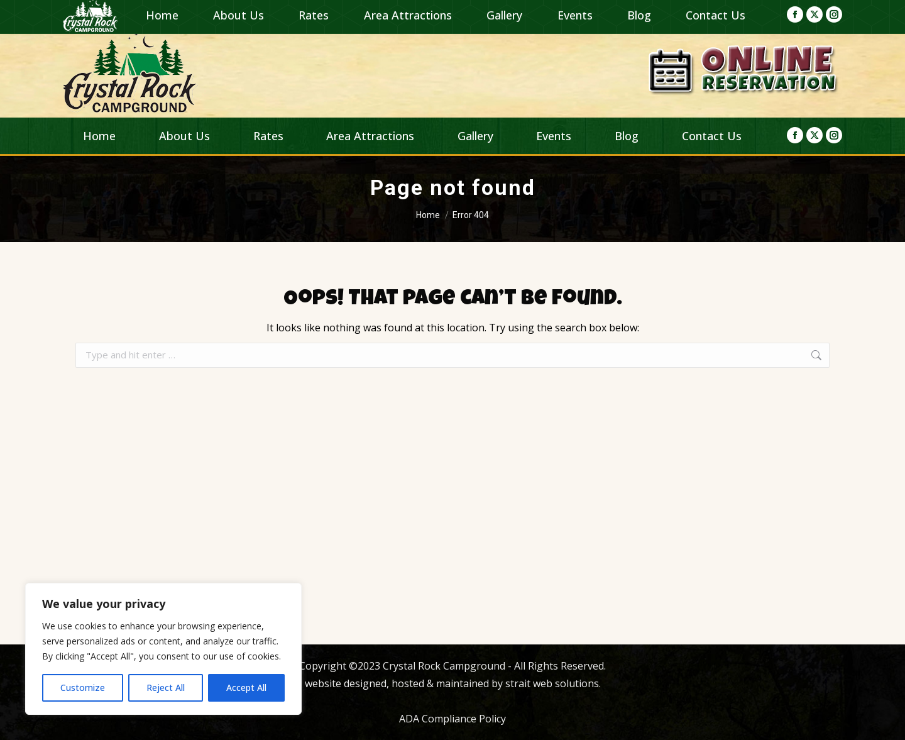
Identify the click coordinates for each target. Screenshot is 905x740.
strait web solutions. (552, 683)
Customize (82, 687)
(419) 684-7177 (786, 13)
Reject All (165, 687)
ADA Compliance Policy (452, 719)
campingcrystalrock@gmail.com (383, 13)
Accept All (246, 687)
